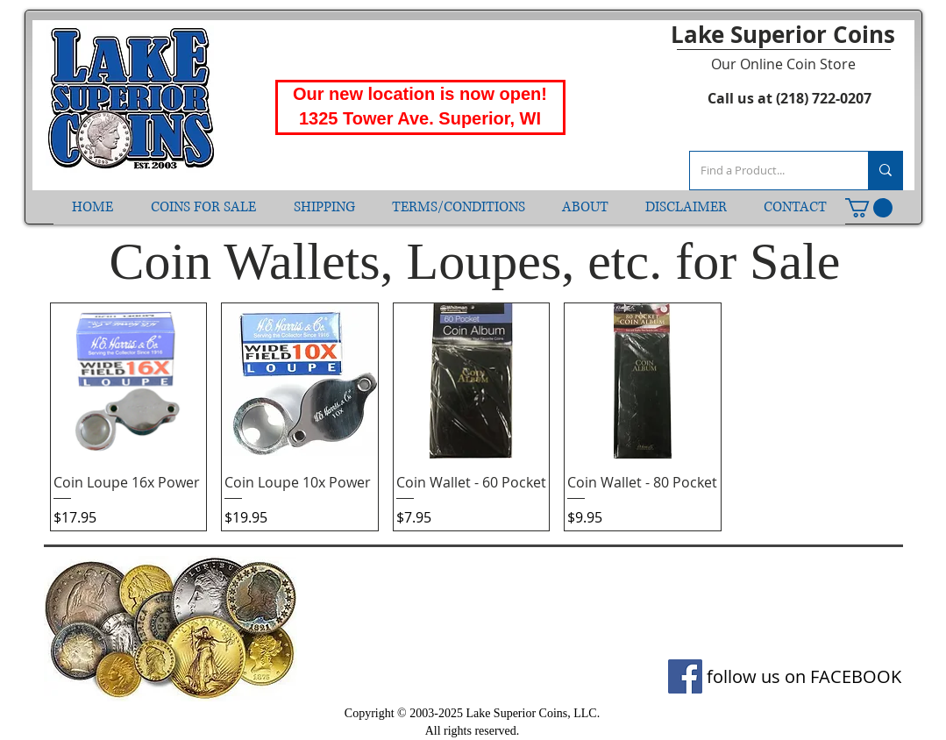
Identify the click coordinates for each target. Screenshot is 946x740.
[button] (869, 207)
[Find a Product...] (766, 170)
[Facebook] (685, 676)
